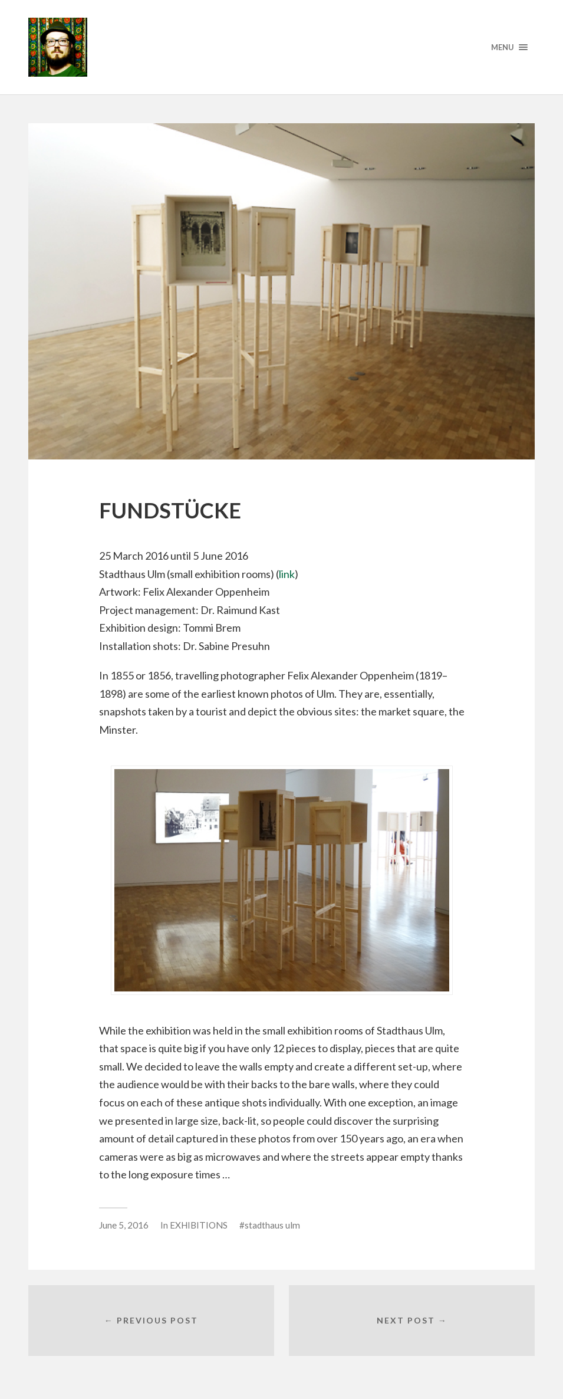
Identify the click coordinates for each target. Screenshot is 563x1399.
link (287, 573)
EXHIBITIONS (199, 1225)
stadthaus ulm (272, 1225)
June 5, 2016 (124, 1225)
